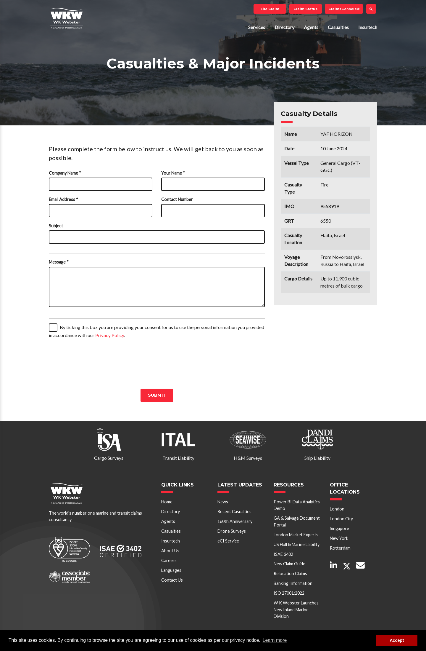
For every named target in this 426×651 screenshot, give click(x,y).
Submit (157, 395)
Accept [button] (397, 640)
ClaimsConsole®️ (344, 9)
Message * (59, 261)
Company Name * (65, 172)
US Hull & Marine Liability (297, 544)
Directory (284, 27)
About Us (170, 550)
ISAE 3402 (283, 554)
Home (166, 501)
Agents (311, 27)
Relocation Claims (290, 573)
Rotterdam (340, 548)
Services (256, 27)
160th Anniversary (234, 521)
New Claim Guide (289, 563)
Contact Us (172, 580)
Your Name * (173, 172)
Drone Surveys (231, 531)
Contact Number (177, 199)
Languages (171, 570)
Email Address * (63, 199)
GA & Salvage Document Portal (297, 521)
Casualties (338, 27)
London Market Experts (296, 534)
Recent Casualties (234, 511)
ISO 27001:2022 (289, 593)
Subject (56, 225)
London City (341, 518)
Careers (169, 560)
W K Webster (66, 18)
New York (339, 538)
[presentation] (94, 362)
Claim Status (305, 9)
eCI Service (228, 540)
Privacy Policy (109, 335)
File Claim (270, 9)
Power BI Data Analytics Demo (297, 505)
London (337, 508)
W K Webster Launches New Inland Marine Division (296, 609)
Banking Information (293, 583)
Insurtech (367, 27)
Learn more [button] (275, 640)
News (222, 501)
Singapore (339, 528)
